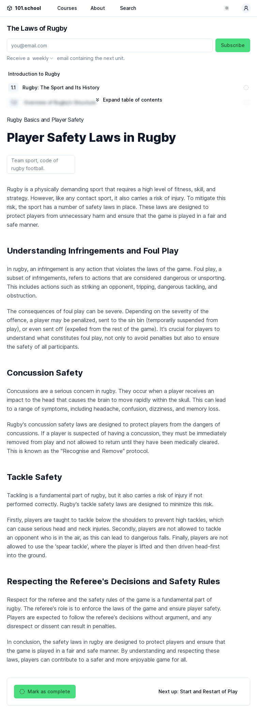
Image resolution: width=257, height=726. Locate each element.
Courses (67, 8)
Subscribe (233, 45)
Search (128, 8)
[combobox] (43, 58)
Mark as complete (44, 691)
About (98, 8)
